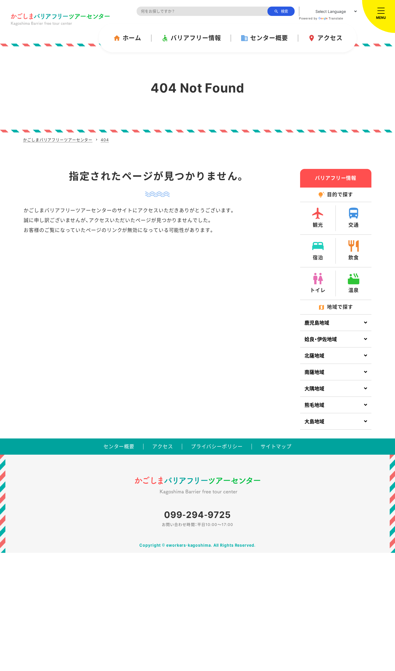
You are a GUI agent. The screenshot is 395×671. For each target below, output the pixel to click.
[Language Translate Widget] (328, 11)
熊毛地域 (314, 405)
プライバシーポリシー (217, 446)
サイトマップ (276, 446)
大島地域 (314, 421)
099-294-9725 (197, 514)
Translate (330, 18)
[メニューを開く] (378, 16)
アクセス (325, 38)
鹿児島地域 (316, 323)
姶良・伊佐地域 (320, 339)
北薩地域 (314, 356)
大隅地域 (314, 389)
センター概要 (264, 38)
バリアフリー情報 (191, 38)
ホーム (127, 38)
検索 (281, 11)
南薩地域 (314, 372)
